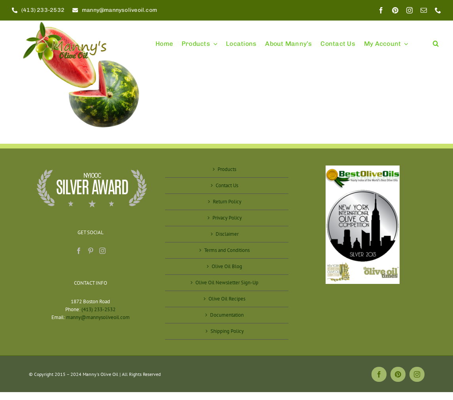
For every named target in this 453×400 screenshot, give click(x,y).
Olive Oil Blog (227, 266)
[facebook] (381, 10)
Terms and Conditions (227, 250)
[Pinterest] (90, 251)
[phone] (438, 10)
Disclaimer (227, 234)
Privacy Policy (227, 217)
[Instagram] (102, 251)
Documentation (227, 315)
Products (227, 169)
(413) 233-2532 (99, 309)
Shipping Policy (227, 331)
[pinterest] (395, 10)
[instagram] (409, 10)
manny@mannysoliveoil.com (98, 317)
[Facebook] (79, 251)
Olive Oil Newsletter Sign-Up (226, 282)
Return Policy (227, 201)
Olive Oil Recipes (226, 298)
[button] (435, 40)
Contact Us (227, 185)
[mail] (424, 10)
